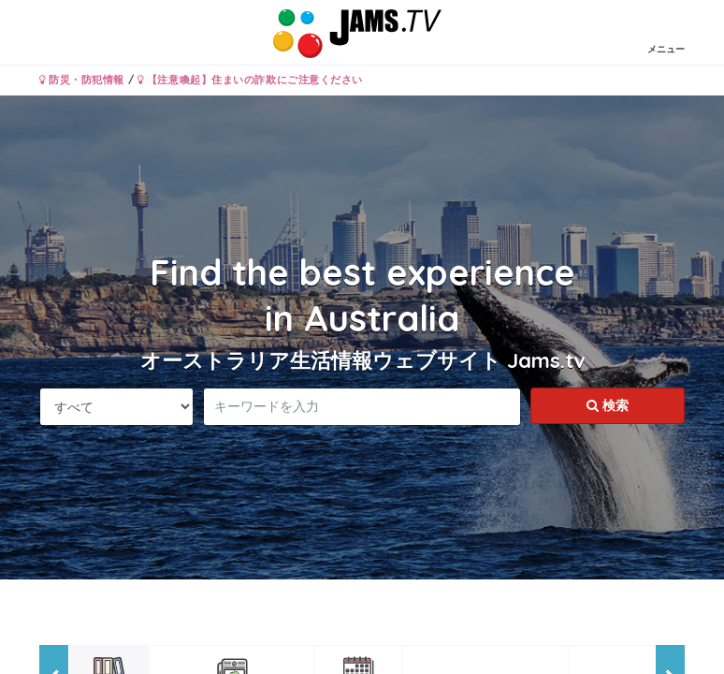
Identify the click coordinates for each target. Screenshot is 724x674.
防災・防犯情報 (81, 79)
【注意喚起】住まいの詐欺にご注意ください (250, 79)
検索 (607, 405)
